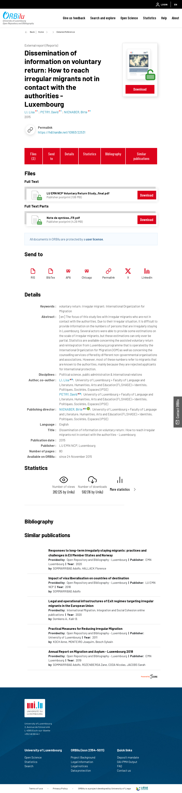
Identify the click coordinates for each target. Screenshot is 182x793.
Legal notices (81, 766)
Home (41, 32)
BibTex (50, 277)
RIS (33, 277)
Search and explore (102, 18)
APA (68, 277)
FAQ (121, 766)
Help (164, 18)
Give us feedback (74, 18)
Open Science (129, 18)
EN (175, 4)
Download (140, 89)
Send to (51, 156)
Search (30, 766)
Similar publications (141, 156)
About (175, 18)
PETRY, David (70, 394)
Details (69, 154)
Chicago (87, 277)
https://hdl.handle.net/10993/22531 (61, 132)
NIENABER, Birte (72, 409)
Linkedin (147, 277)
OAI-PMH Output (129, 762)
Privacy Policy (60, 788)
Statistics (149, 18)
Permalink (108, 277)
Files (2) (33, 156)
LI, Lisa (66, 380)
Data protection (82, 770)
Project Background (85, 757)
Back (32, 32)
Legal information (83, 762)
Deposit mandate (129, 757)
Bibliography (113, 154)
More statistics (120, 489)
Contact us (125, 770)
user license (94, 239)
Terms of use (36, 788)
